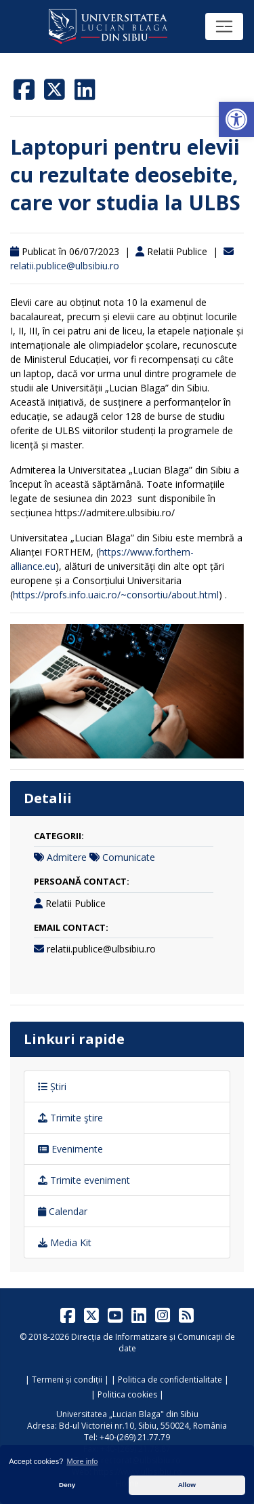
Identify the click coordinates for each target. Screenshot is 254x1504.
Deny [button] (67, 1484)
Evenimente (70, 1148)
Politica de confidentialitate (170, 1379)
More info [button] (82, 1461)
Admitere (67, 857)
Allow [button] (187, 1484)
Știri (52, 1086)
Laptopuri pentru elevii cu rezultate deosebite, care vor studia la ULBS (125, 174)
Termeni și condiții (67, 1379)
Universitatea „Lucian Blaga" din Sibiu (127, 1414)
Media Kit (64, 1242)
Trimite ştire (70, 1117)
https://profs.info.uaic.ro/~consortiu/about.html (116, 594)
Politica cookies (127, 1394)
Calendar (62, 1211)
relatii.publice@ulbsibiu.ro (64, 265)
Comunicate (128, 857)
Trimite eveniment (84, 1180)
